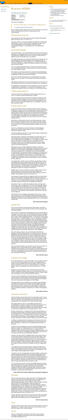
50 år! (63, 15)
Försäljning (15, 3)
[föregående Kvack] (15, 12)
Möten (34, 3)
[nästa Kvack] (24, 12)
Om (7, 3)
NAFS (25, 3)
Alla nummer (3, 11)
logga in (66, 0)
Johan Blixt (21, 15)
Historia (37, 3)
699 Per (52, 30)
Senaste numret (3, 9)
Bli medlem (10, 3)
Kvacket (30, 3)
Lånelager (20, 3)
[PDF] (12, 22)
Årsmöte (55, 9)
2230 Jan (52, 28)
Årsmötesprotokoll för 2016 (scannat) (24, 27)
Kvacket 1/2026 (56, 20)
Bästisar (40, 3)
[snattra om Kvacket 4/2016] (54, 33)
